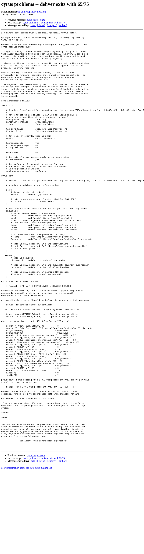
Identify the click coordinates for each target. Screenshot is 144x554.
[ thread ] (41, 25)
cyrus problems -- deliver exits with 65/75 (44, 22)
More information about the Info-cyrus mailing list (26, 551)
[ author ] (62, 25)
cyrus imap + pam (36, 19)
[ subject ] (52, 25)
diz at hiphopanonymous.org (31, 11)
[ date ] (33, 25)
